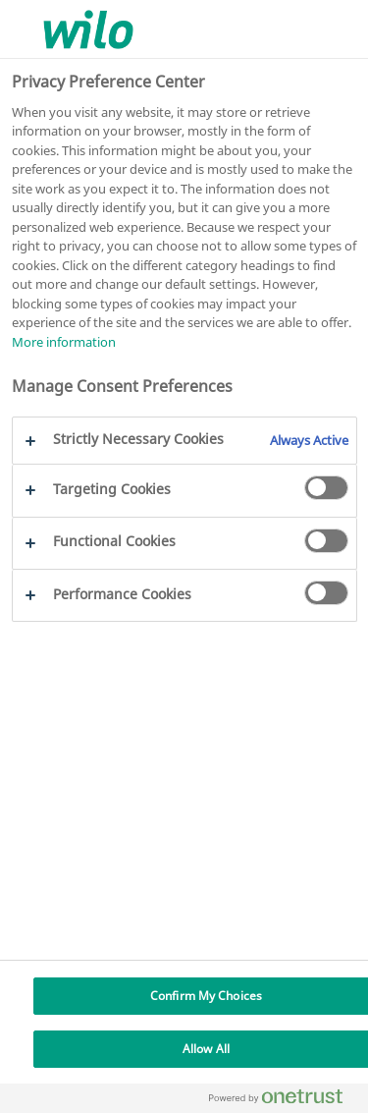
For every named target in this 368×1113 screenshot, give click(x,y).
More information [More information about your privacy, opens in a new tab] (64, 342)
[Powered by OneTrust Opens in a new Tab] (283, 1100)
